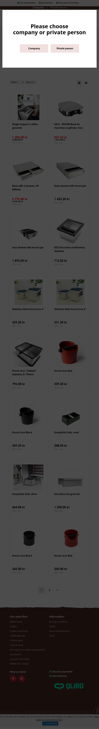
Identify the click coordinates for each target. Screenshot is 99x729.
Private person (65, 48)
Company (34, 48)
